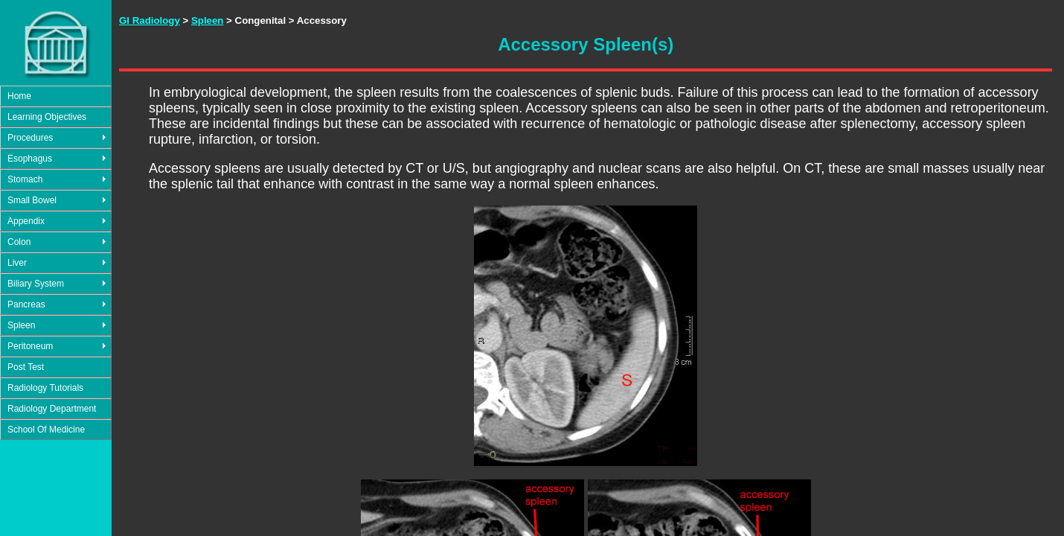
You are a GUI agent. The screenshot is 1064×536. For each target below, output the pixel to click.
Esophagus (29, 158)
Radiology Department (51, 408)
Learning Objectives (46, 117)
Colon (19, 242)
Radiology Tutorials (45, 388)
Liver (17, 263)
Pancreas (26, 304)
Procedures (30, 138)
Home (19, 96)
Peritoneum (30, 346)
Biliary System (35, 283)
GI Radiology (149, 20)
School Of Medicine (46, 429)
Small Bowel (32, 200)
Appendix (26, 221)
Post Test (25, 367)
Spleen (21, 325)
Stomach (24, 179)
